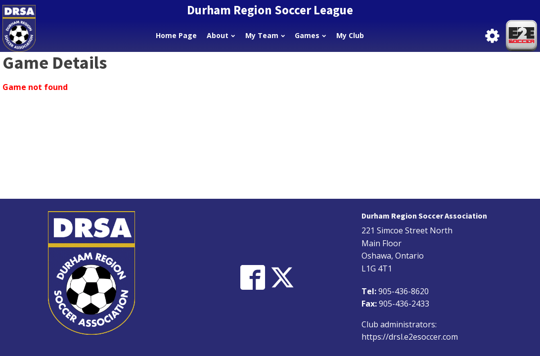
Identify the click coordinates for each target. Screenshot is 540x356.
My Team (265, 35)
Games (310, 35)
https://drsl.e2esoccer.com (409, 336)
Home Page (176, 35)
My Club (350, 35)
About (221, 35)
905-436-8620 (403, 291)
